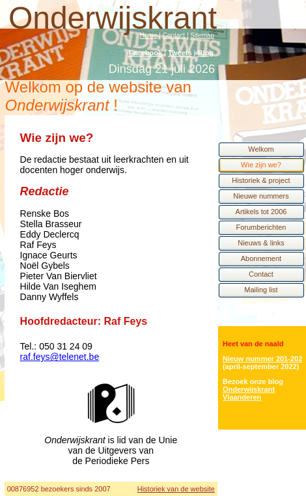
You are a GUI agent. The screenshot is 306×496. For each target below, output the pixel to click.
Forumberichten (261, 227)
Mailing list (260, 290)
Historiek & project (261, 180)
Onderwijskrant (112, 18)
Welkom (261, 149)
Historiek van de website (176, 489)
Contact (174, 35)
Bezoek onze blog (253, 381)
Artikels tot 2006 (261, 211)
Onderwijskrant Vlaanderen (249, 393)
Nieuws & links (261, 243)
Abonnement (261, 258)
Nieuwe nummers (261, 196)
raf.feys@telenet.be (60, 356)
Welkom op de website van (98, 96)
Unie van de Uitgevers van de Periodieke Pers (123, 450)
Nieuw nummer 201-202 (262, 359)
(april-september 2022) (261, 366)
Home (149, 35)
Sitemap (202, 35)
